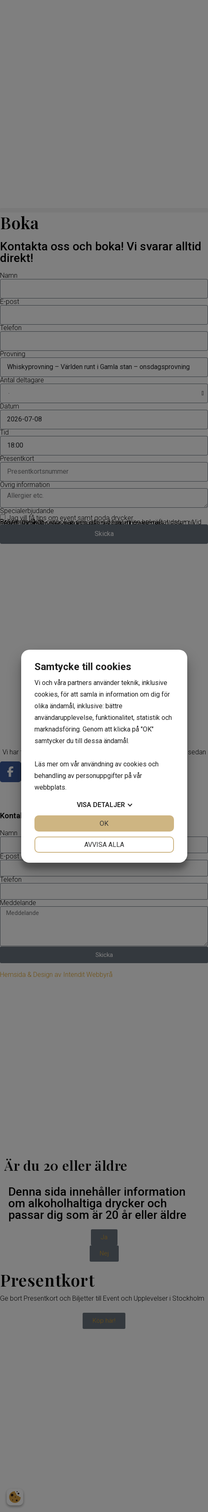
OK (104, 823)
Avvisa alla (104, 845)
